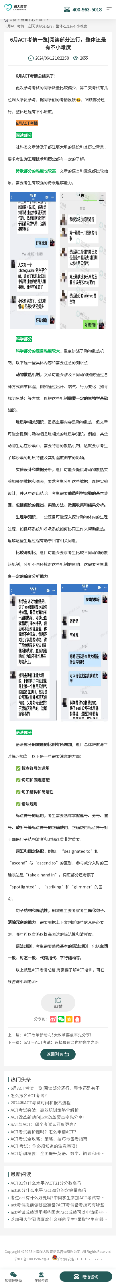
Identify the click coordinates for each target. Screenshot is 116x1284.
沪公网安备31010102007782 (80, 1255)
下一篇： (50, 1041)
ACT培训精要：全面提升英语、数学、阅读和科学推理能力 (58, 1150)
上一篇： (46, 1034)
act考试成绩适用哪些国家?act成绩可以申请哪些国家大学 (59, 1208)
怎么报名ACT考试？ (30, 1093)
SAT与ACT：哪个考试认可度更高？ (44, 1122)
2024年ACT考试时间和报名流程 (41, 1100)
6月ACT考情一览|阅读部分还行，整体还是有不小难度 (45, 25)
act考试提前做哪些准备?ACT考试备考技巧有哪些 (58, 1201)
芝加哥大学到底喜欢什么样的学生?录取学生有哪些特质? (59, 1215)
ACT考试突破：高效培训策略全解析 (45, 1108)
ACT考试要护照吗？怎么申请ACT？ (44, 1129)
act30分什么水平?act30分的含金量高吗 (48, 1187)
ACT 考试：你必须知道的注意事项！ (45, 1143)
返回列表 (58, 1052)
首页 (12, 19)
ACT (41, 19)
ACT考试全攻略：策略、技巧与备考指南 (49, 1136)
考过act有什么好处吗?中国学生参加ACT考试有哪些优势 (58, 1194)
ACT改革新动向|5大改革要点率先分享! (47, 1115)
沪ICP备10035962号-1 (32, 1255)
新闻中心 (27, 19)
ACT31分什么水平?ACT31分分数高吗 (46, 1180)
